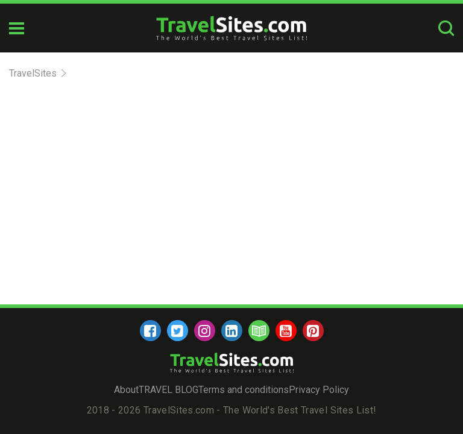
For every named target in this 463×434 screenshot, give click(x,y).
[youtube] (286, 330)
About (126, 389)
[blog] (258, 330)
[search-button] (446, 28)
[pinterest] (313, 330)
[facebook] (150, 330)
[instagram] (204, 330)
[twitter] (177, 330)
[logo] (231, 28)
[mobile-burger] (16, 28)
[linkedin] (231, 330)
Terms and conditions (243, 389)
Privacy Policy (319, 389)
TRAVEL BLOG (168, 389)
